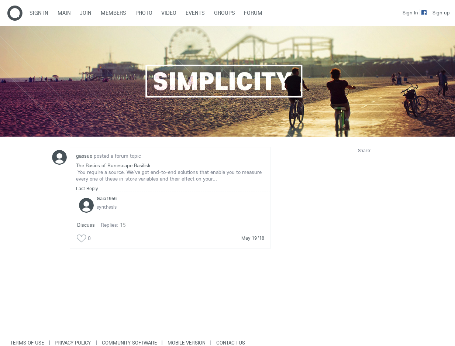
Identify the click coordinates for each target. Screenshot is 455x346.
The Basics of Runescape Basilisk (113, 165)
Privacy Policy (73, 342)
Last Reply (87, 188)
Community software (129, 342)
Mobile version (187, 342)
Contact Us (230, 342)
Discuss (86, 225)
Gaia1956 (107, 198)
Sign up (441, 12)
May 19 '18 (252, 238)
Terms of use (27, 342)
